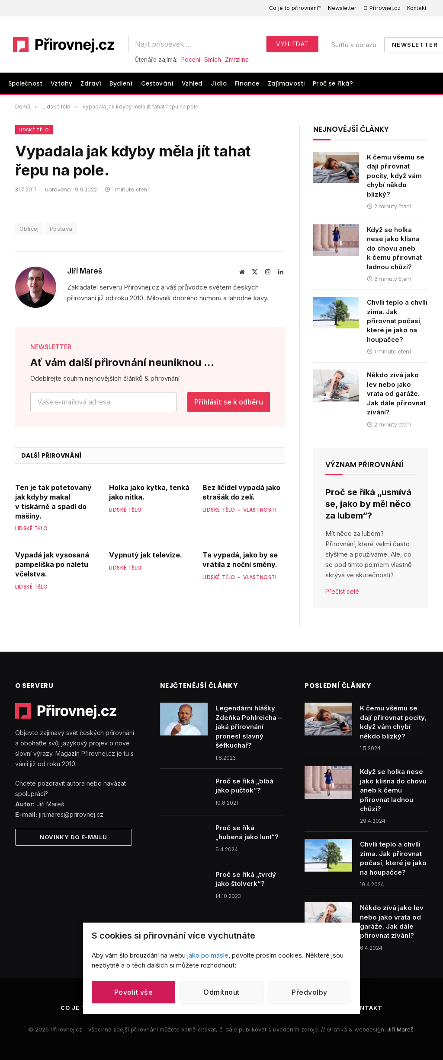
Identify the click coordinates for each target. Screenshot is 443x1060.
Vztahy (61, 84)
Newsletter (342, 8)
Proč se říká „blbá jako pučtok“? (244, 785)
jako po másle (207, 955)
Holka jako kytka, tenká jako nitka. (149, 492)
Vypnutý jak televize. (145, 555)
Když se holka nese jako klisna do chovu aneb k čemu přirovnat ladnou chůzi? (394, 248)
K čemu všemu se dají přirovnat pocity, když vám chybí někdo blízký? (395, 175)
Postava (61, 228)
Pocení (190, 59)
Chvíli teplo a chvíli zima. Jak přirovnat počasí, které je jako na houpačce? (397, 321)
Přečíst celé (342, 591)
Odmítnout (221, 992)
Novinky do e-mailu (73, 837)
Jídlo (219, 84)
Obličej (29, 228)
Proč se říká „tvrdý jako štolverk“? (245, 879)
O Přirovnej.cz (382, 8)
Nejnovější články (351, 129)
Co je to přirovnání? (295, 8)
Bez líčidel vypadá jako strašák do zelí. (241, 492)
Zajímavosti (286, 84)
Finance (247, 84)
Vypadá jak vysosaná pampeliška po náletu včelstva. (52, 564)
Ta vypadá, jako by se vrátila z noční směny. (240, 560)
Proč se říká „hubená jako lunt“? (247, 832)
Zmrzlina (237, 59)
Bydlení (120, 84)
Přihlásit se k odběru (228, 402)
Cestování (157, 84)
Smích (212, 59)
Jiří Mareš (84, 271)
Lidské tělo (34, 129)
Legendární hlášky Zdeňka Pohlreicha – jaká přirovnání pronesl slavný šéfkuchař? (248, 726)
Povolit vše (133, 992)
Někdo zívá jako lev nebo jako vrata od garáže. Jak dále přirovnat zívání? (396, 393)
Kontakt (417, 8)
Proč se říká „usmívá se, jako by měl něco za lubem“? (368, 504)
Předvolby (309, 992)
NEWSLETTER (50, 346)
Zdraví (90, 84)
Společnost (25, 84)
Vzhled (192, 84)
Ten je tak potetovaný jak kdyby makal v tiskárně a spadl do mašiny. (53, 501)
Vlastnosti (260, 509)
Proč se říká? (333, 84)
